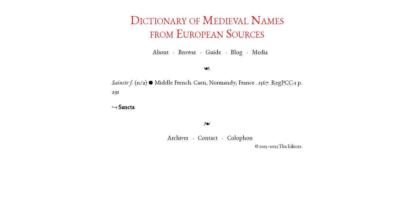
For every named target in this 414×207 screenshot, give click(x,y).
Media (260, 53)
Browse (187, 53)
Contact (208, 138)
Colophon (240, 138)
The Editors (290, 146)
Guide (213, 53)
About (161, 53)
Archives (177, 138)
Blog (236, 53)
